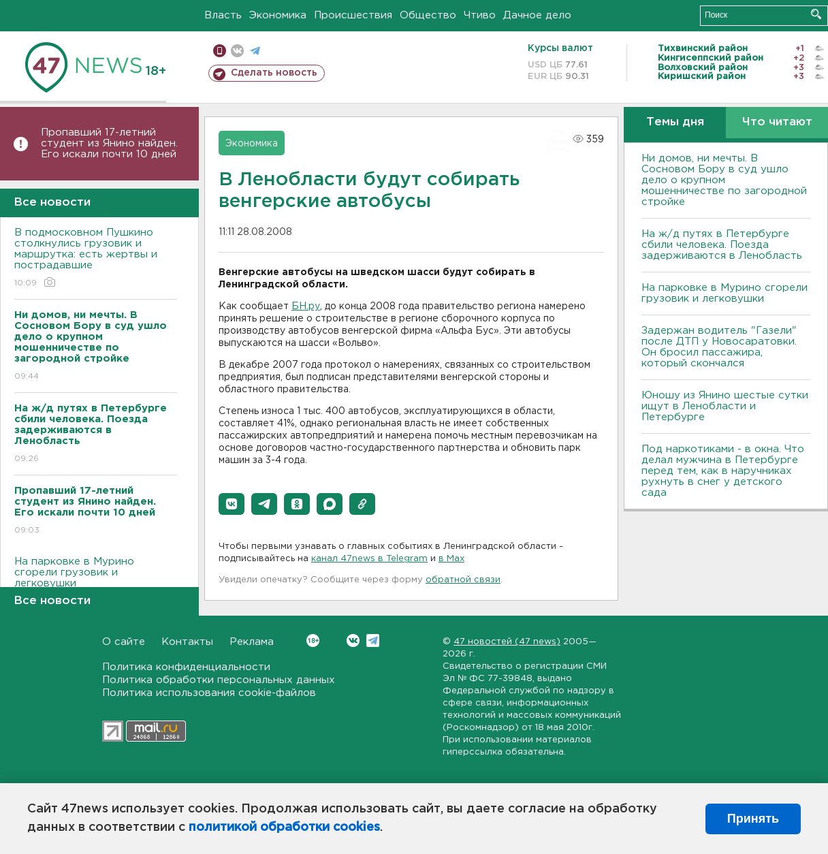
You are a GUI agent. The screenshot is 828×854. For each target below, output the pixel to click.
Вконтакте (312, 640)
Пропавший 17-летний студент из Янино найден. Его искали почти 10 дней (109, 143)
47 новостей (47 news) (506, 642)
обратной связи (463, 580)
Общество (428, 15)
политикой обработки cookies (284, 827)
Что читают (777, 122)
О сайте (123, 641)
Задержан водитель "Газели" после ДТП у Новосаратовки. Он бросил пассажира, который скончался (719, 347)
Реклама (251, 641)
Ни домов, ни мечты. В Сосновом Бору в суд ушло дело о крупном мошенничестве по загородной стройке (724, 180)
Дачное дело (537, 15)
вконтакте (237, 50)
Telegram (372, 640)
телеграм (255, 50)
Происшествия (353, 15)
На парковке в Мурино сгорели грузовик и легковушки (95, 582)
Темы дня (675, 122)
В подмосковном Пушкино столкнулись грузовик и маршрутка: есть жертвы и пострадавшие (95, 258)
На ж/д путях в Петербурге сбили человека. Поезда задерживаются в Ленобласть (721, 245)
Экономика (277, 15)
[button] (231, 504)
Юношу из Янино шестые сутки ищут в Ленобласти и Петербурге (724, 406)
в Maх (451, 559)
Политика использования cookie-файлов (209, 693)
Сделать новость (274, 73)
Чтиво (480, 15)
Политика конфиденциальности (186, 667)
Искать (816, 14)
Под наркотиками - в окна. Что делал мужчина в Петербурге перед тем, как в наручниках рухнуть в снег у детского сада (722, 471)
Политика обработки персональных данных (218, 680)
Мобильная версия (219, 50)
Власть (223, 15)
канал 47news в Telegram (369, 559)
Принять (753, 818)
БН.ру (305, 306)
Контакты (187, 641)
